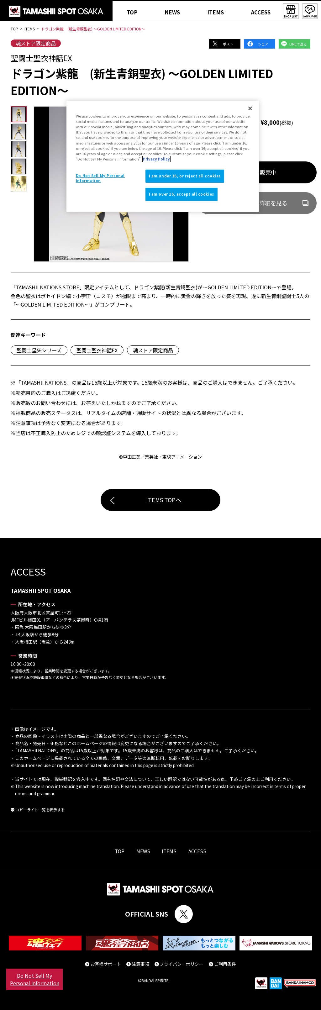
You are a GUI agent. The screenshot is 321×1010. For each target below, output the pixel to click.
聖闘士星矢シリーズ (39, 350)
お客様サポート (105, 964)
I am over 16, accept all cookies (181, 194)
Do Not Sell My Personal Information (34, 979)
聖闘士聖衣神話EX (97, 350)
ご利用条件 (225, 964)
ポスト (228, 43)
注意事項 (140, 964)
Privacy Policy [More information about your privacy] (156, 158)
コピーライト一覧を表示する (40, 809)
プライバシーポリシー (181, 964)
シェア (263, 43)
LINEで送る (298, 43)
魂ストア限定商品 (36, 43)
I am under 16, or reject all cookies (185, 175)
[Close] (250, 108)
